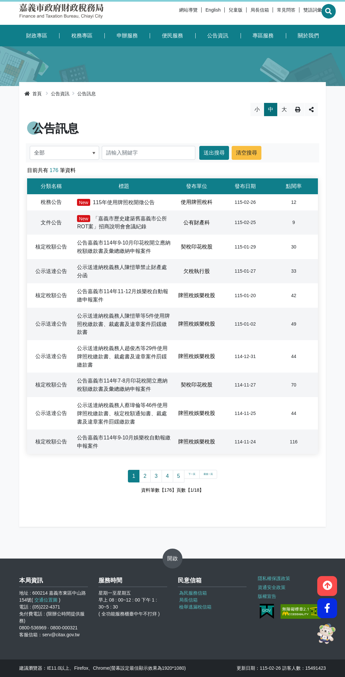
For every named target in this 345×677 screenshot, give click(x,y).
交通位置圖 (46, 600)
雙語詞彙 (296, 13)
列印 (297, 109)
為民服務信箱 (193, 593)
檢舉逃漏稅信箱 (195, 606)
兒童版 (219, 13)
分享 (311, 109)
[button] (327, 583)
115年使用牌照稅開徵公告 (115, 202)
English (196, 13)
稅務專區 (82, 35)
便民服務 (172, 35)
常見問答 (269, 13)
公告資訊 (217, 35)
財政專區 (36, 35)
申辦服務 (127, 35)
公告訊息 (86, 93)
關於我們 (308, 35)
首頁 (33, 93)
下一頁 (186, 476)
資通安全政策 (271, 586)
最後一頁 (212, 476)
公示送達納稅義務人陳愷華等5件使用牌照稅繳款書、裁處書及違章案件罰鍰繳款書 (123, 324)
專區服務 (263, 35)
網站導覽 (172, 13)
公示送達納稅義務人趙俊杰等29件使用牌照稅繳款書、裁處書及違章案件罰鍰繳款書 (122, 356)
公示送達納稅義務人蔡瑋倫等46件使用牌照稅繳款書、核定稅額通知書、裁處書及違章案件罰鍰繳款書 (122, 413)
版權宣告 (266, 594)
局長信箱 (243, 13)
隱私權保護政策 (273, 577)
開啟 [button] (172, 558)
